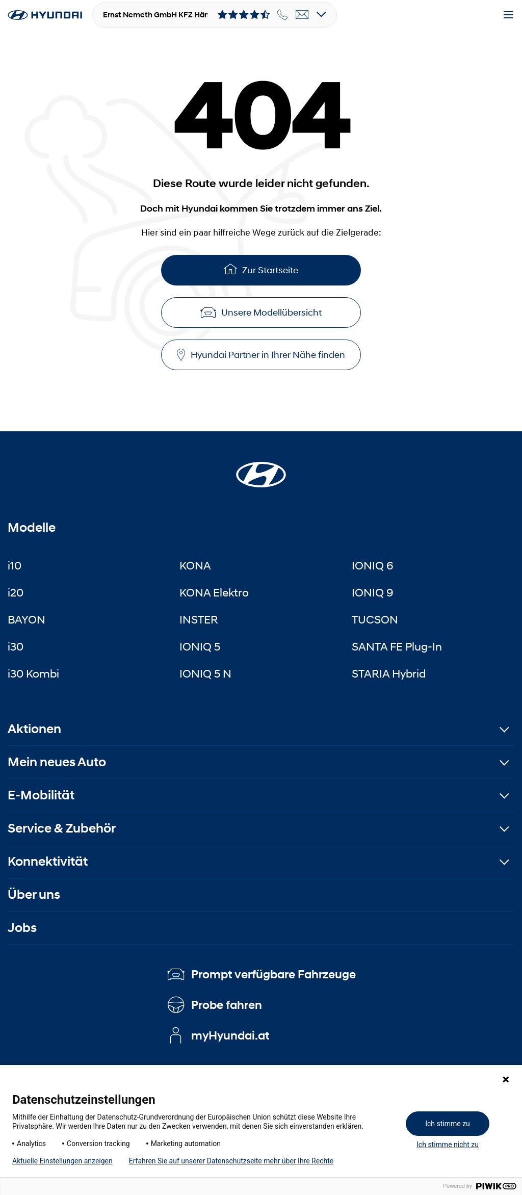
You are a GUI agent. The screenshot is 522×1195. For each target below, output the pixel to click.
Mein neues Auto (57, 762)
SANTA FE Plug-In (397, 646)
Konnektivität (48, 861)
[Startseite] (261, 468)
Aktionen (34, 729)
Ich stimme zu (447, 1124)
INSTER (198, 619)
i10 (14, 565)
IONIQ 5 (199, 646)
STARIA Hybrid (389, 673)
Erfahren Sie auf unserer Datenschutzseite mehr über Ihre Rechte (231, 1161)
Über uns (34, 894)
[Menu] (508, 15)
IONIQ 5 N (205, 673)
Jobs (22, 928)
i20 (15, 592)
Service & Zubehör (62, 828)
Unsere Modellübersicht (261, 312)
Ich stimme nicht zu (447, 1144)
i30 (15, 646)
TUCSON (375, 619)
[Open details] (321, 15)
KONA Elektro (214, 592)
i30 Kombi (33, 673)
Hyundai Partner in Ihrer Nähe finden (261, 355)
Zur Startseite (261, 269)
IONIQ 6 (373, 565)
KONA (195, 565)
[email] (302, 14)
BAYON (26, 619)
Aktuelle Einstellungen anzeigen (62, 1161)
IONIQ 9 (373, 592)
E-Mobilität (41, 795)
